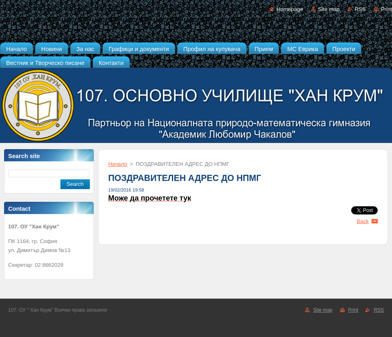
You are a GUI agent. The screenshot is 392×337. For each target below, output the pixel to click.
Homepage (289, 9)
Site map (328, 9)
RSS (359, 9)
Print (386, 9)
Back (363, 221)
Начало (117, 164)
